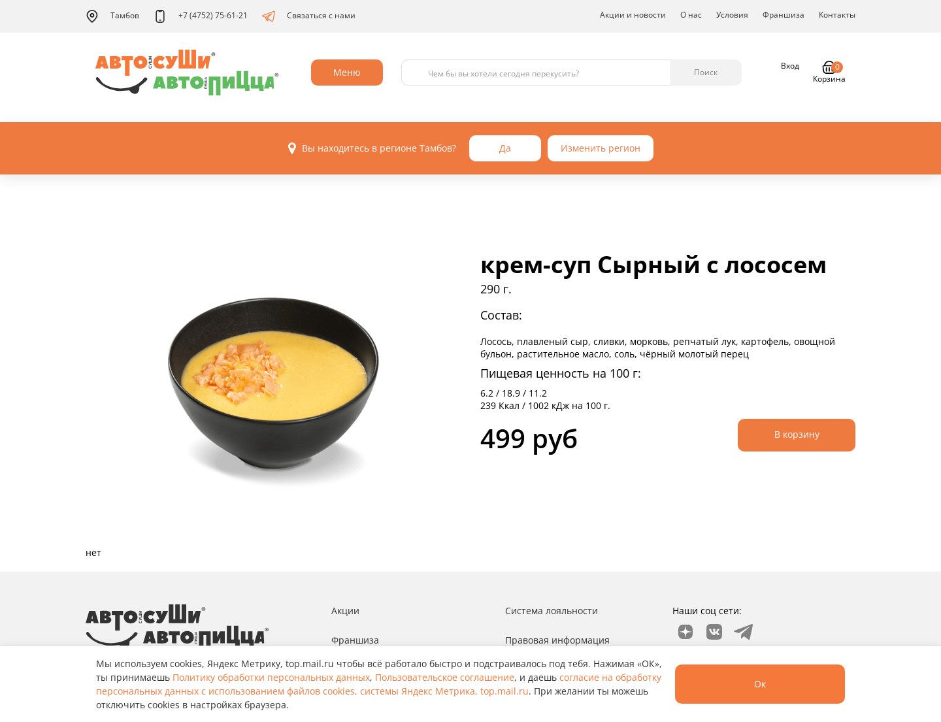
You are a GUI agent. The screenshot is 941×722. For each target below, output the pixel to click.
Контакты (837, 14)
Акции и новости (633, 14)
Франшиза (783, 14)
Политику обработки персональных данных (271, 677)
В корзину (796, 434)
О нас (691, 14)
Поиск (706, 72)
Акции (345, 610)
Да (505, 148)
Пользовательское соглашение (444, 677)
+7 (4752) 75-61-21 (201, 16)
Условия (732, 14)
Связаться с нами (308, 16)
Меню (347, 72)
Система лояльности (551, 610)
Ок (760, 684)
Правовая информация (557, 640)
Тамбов (112, 16)
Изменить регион (600, 148)
